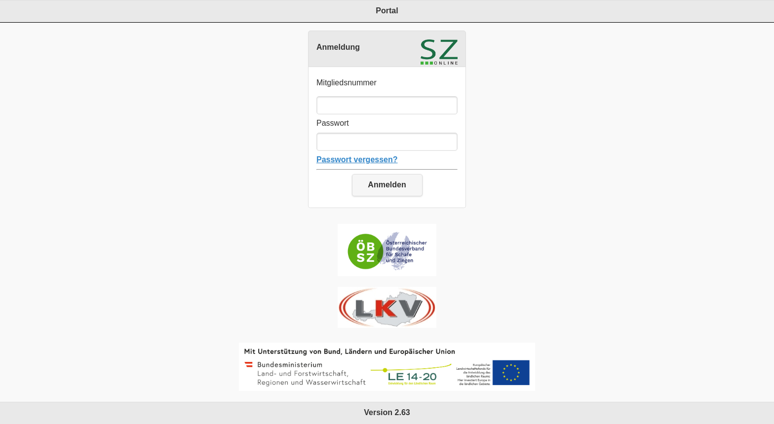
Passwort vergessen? (357, 159)
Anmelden (387, 184)
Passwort (332, 123)
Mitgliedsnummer (346, 82)
